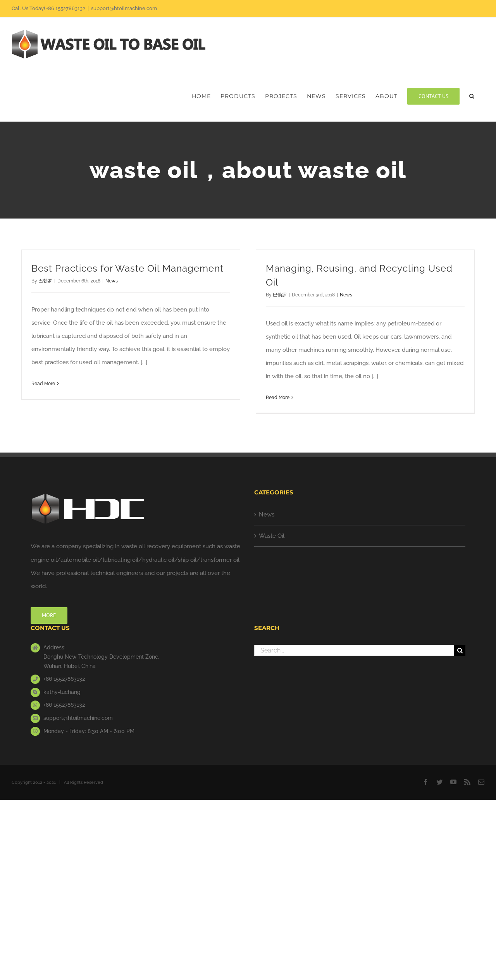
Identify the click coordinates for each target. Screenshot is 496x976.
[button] (472, 96)
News (111, 281)
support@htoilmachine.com (124, 8)
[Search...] (354, 650)
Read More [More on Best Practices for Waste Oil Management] (43, 383)
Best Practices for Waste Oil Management (127, 268)
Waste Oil (271, 535)
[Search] (459, 650)
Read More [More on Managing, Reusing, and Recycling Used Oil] (277, 397)
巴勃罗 (45, 281)
